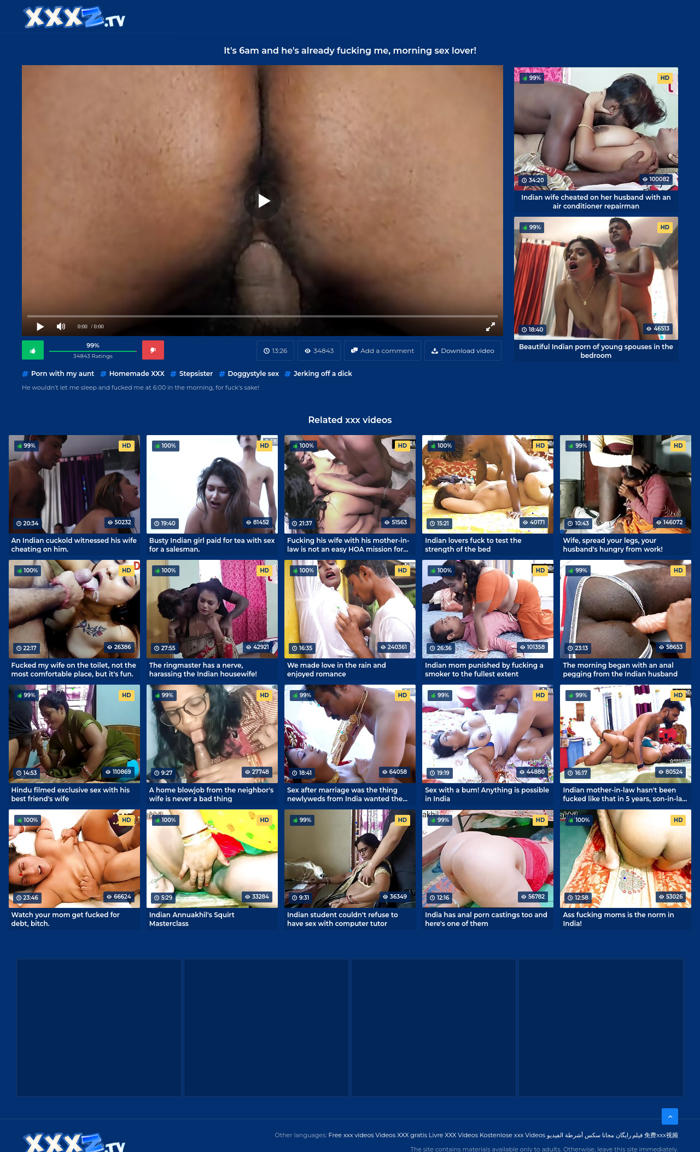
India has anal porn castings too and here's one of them (486, 919)
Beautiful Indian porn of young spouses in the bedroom (596, 351)
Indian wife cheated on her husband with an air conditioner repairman (596, 201)
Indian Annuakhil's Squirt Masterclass (192, 919)
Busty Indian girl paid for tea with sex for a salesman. (212, 544)
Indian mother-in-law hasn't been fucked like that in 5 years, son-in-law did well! (625, 794)
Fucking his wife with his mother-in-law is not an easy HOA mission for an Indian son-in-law (348, 544)
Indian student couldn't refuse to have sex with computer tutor (342, 919)
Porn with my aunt (62, 373)
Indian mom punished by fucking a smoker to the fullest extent (484, 669)
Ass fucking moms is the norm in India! (618, 919)
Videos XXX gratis (402, 1135)
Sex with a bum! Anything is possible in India (487, 794)
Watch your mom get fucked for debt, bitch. (65, 919)
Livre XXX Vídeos (453, 1135)
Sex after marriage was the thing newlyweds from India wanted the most (344, 794)
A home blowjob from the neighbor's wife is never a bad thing (211, 794)
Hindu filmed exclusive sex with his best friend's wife (70, 794)
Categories (233, 16)
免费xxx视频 (661, 1135)
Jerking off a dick (323, 373)
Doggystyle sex (253, 373)
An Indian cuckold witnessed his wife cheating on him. (74, 544)
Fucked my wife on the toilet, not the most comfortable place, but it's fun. (73, 669)
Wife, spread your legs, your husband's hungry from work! (612, 544)
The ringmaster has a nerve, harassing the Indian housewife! (203, 669)
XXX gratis (406, 16)
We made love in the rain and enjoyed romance (336, 669)
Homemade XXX (137, 373)
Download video (467, 350)
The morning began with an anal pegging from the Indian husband (620, 669)
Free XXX (351, 16)
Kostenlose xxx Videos (512, 1135)
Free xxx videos (351, 1135)
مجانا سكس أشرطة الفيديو (580, 1135)
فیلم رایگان (629, 1135)
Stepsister (196, 373)
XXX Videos (295, 16)
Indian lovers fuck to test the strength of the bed (473, 544)
